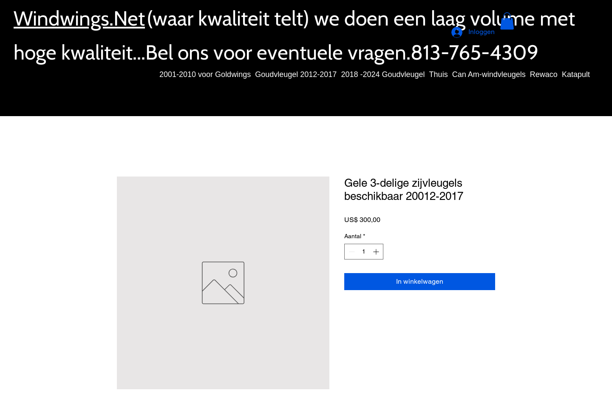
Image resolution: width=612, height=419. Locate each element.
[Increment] (376, 251)
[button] (507, 21)
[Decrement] (351, 251)
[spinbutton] (363, 251)
